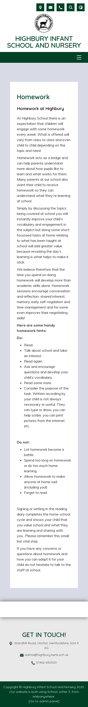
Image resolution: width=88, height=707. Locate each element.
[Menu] (79, 57)
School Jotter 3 (58, 692)
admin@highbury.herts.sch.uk (46, 655)
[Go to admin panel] (44, 701)
